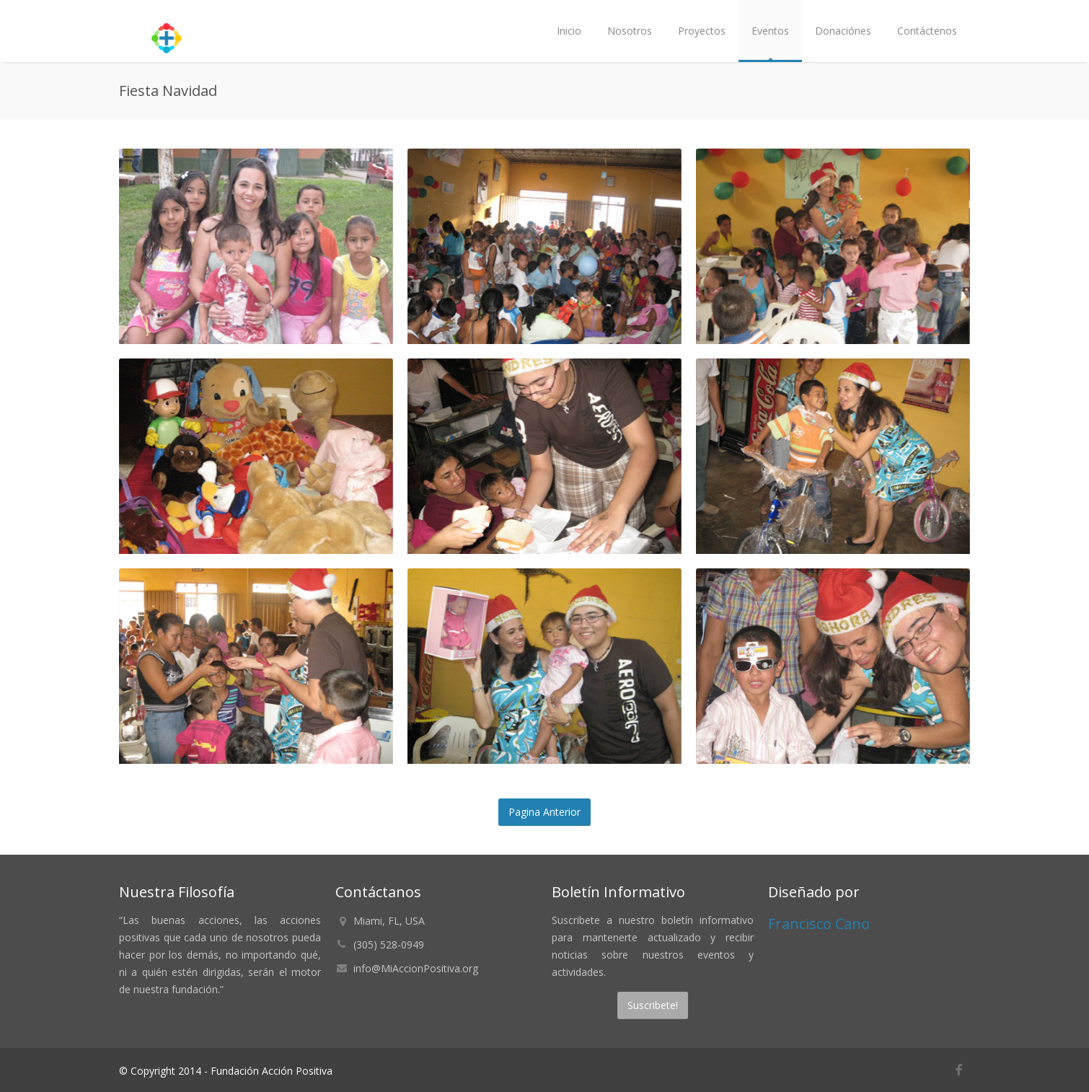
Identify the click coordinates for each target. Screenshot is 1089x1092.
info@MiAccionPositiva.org (415, 968)
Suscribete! (652, 1005)
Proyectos (702, 31)
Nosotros (629, 31)
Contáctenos (927, 31)
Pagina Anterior (544, 812)
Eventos (770, 31)
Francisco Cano (819, 923)
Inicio (569, 31)
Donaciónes (843, 31)
